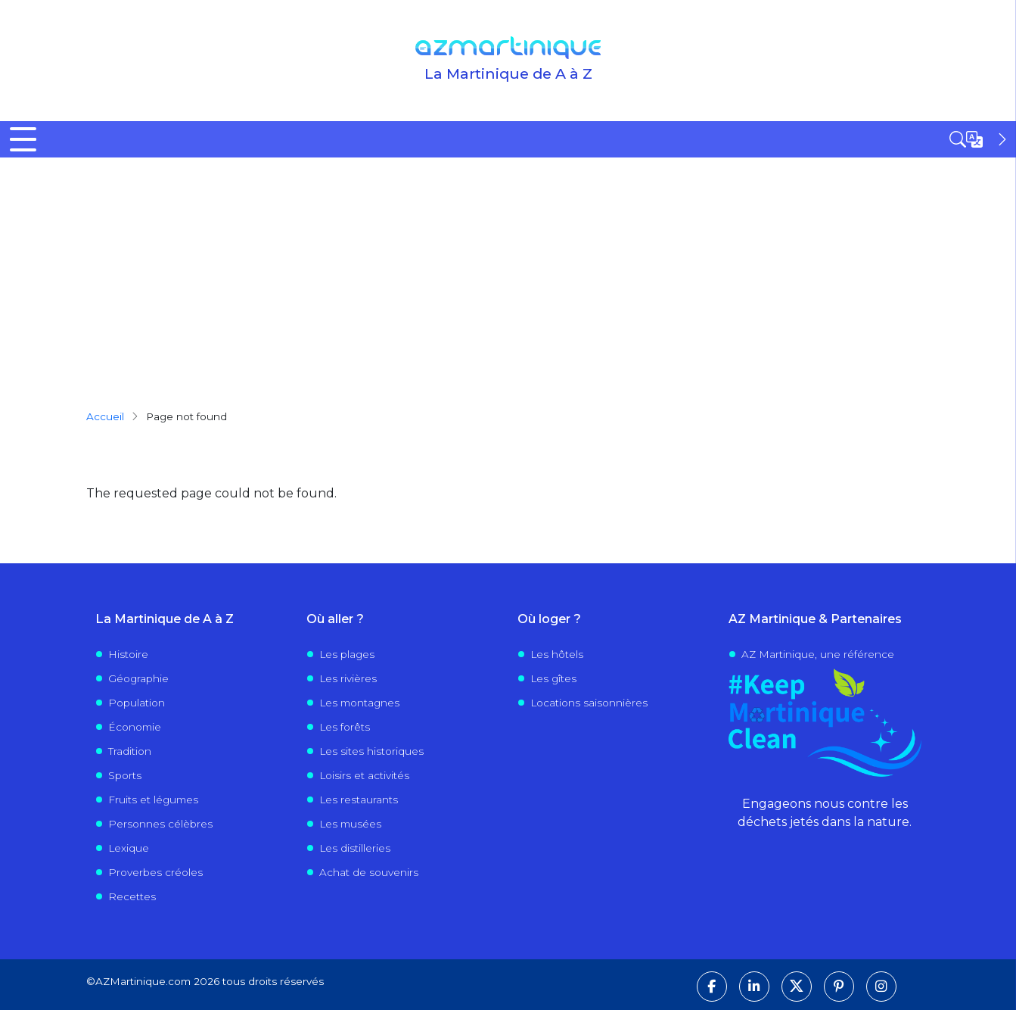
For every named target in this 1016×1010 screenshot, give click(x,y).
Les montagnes (359, 703)
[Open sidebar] (979, 139)
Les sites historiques (371, 751)
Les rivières (348, 678)
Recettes (132, 896)
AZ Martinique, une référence (817, 654)
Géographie (138, 678)
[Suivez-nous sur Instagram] (881, 986)
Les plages (346, 654)
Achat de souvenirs (368, 872)
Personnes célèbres (160, 824)
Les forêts (344, 727)
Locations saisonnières (589, 703)
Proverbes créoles (155, 872)
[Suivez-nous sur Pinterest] (839, 986)
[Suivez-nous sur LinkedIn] (754, 986)
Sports (124, 775)
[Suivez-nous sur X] (796, 986)
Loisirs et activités (364, 775)
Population (136, 703)
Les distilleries (354, 848)
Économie (134, 727)
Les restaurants (358, 799)
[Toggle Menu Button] (23, 139)
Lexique (128, 848)
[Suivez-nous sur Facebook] (712, 986)
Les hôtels (556, 654)
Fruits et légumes (153, 799)
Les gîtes (553, 678)
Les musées (350, 824)
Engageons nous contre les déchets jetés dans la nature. (825, 812)
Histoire (128, 654)
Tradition (129, 751)
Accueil (105, 416)
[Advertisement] (508, 271)
